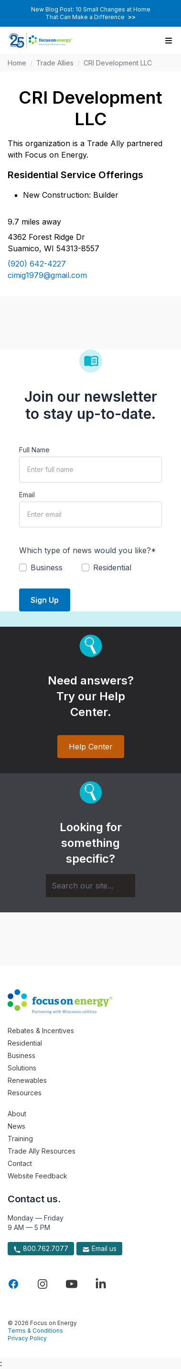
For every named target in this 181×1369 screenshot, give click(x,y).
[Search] (90, 885)
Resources (25, 1093)
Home (17, 63)
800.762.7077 (40, 1248)
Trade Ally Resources (41, 1151)
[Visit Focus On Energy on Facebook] (13, 1284)
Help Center (91, 746)
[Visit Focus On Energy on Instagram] (42, 1284)
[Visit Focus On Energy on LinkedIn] (100, 1284)
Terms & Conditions (35, 1330)
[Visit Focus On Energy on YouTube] (71, 1284)
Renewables (27, 1080)
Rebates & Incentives (41, 1031)
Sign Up (45, 600)
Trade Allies (55, 63)
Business (21, 1055)
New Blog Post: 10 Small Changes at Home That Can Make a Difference (90, 13)
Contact (20, 1163)
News (16, 1126)
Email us (99, 1248)
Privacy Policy (27, 1338)
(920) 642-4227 (37, 263)
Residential (25, 1043)
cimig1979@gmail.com (47, 275)
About (17, 1114)
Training (20, 1138)
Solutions (22, 1068)
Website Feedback (37, 1176)
